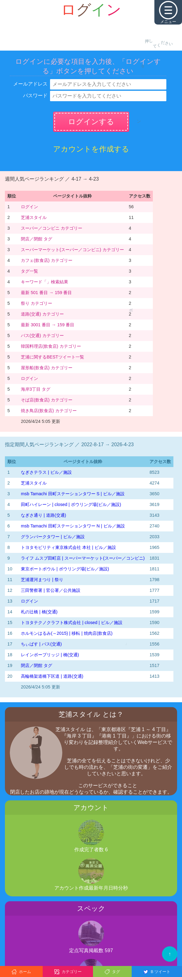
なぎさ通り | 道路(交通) (43, 515)
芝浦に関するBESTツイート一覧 (52, 356)
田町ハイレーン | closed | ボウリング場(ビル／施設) (71, 504)
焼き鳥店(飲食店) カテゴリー (49, 410)
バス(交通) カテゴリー (42, 335)
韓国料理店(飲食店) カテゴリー (51, 346)
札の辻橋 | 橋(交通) (39, 611)
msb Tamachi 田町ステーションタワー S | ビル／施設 (73, 493)
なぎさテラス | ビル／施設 (46, 472)
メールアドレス (30, 83)
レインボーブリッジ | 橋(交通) (50, 654)
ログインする (91, 121)
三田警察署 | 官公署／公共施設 (50, 590)
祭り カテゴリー (36, 303)
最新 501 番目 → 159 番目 (46, 292)
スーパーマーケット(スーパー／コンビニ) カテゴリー (72, 249)
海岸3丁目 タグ (35, 389)
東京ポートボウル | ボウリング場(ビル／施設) (65, 568)
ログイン (29, 206)
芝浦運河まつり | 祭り (42, 579)
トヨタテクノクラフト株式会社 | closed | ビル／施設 (71, 622)
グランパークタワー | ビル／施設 (53, 536)
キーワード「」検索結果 (44, 281)
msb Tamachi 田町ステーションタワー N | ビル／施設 (73, 525)
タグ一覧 (29, 271)
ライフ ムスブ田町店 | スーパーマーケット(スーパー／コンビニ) (83, 558)
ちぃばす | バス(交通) (41, 644)
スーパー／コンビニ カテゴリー (51, 228)
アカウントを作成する (91, 149)
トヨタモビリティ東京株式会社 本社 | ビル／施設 (68, 547)
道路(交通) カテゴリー (42, 314)
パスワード (35, 95)
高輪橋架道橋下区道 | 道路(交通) (52, 676)
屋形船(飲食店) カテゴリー (46, 367)
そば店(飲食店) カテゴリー (46, 399)
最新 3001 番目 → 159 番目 (47, 324)
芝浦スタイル (34, 217)
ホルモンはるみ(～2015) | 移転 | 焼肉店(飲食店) (67, 633)
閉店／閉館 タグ (36, 238)
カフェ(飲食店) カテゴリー (46, 260)
